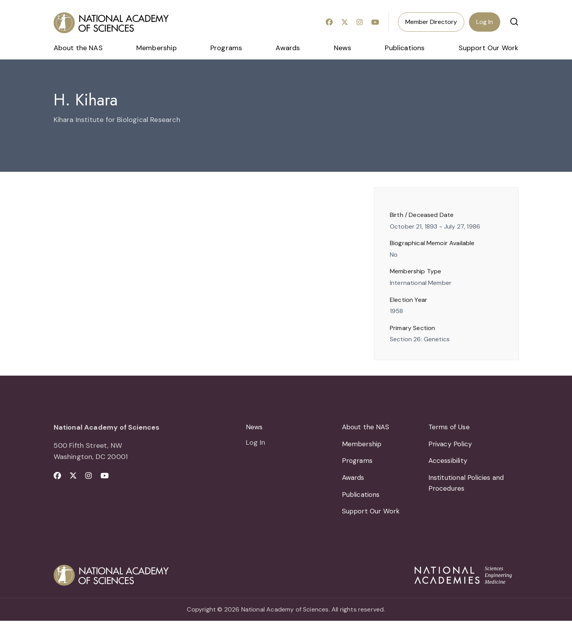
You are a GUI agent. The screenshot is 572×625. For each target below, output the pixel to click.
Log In (484, 22)
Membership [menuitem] (156, 48)
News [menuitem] (343, 48)
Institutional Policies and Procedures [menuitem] (468, 486)
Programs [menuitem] (226, 48)
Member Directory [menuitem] (431, 22)
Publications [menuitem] (405, 48)
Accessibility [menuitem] (449, 462)
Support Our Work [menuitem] (489, 48)
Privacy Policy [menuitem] (450, 445)
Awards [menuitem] (288, 48)
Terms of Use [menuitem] (449, 427)
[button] (514, 21)
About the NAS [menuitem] (78, 48)
